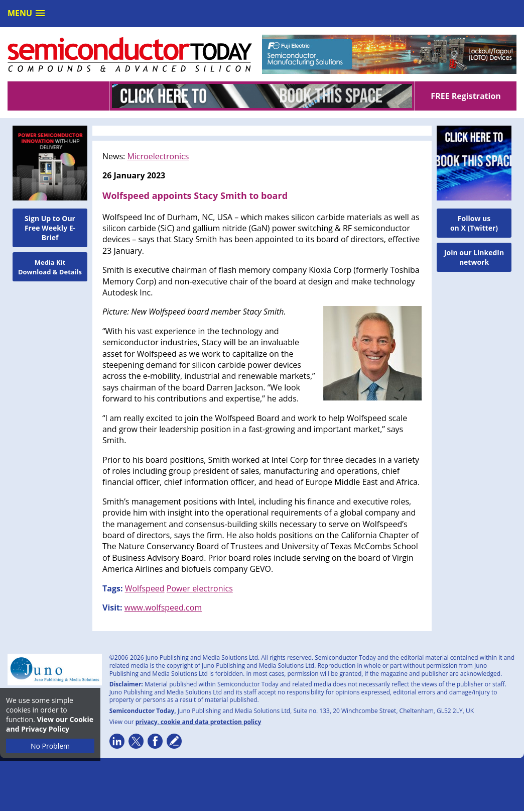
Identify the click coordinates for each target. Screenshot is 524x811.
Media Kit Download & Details (50, 267)
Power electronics (200, 588)
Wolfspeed (145, 588)
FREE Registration (465, 96)
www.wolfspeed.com (163, 607)
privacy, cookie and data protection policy (198, 722)
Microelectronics (158, 156)
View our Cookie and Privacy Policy (49, 724)
